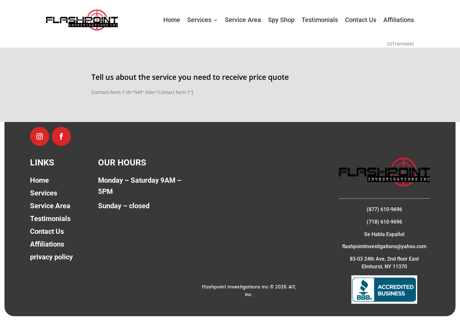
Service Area (243, 20)
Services (199, 20)
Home (171, 20)
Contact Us (360, 20)
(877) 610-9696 (384, 209)
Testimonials (320, 20)
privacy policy (51, 257)
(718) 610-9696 (384, 222)
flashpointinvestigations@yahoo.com (384, 246)
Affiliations (398, 20)
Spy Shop (281, 20)
